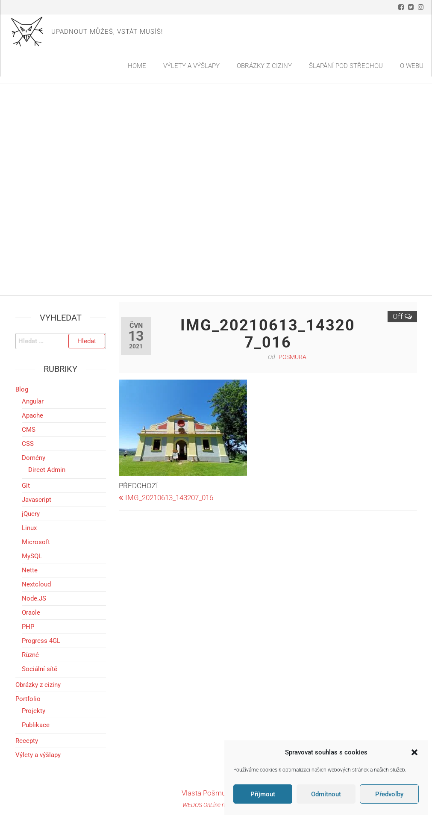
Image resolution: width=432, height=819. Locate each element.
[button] (414, 752)
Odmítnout (326, 794)
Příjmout (262, 794)
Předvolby (389, 794)
